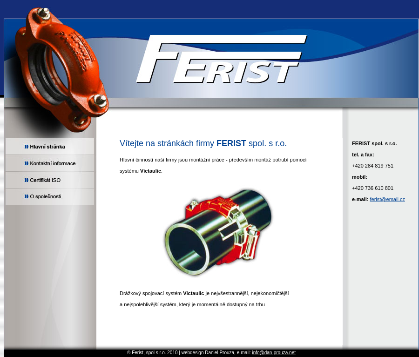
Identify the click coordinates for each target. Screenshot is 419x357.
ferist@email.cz (387, 199)
